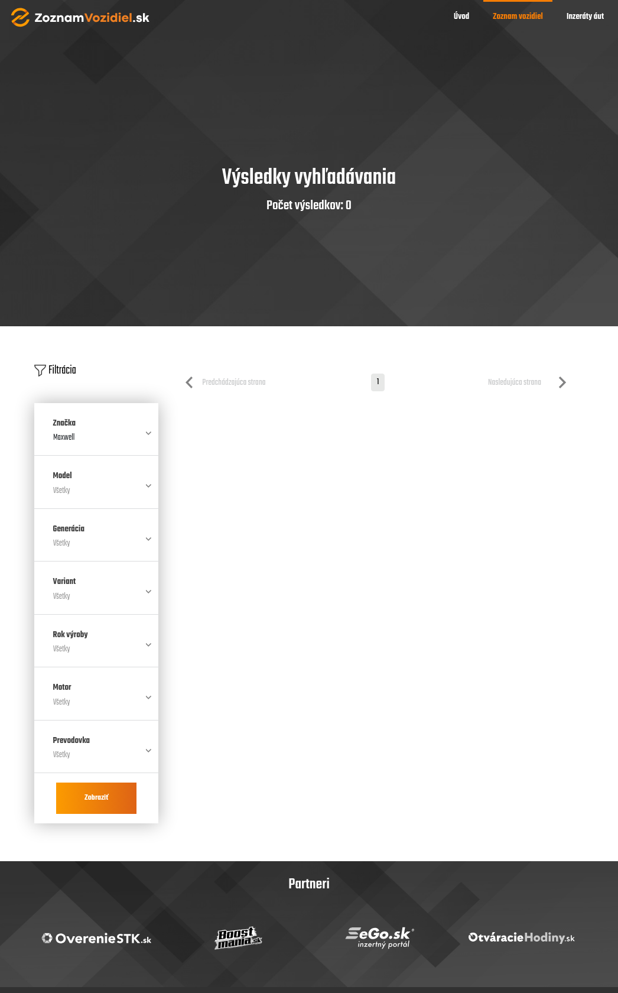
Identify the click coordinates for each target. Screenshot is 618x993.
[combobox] (96, 442)
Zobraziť (96, 798)
